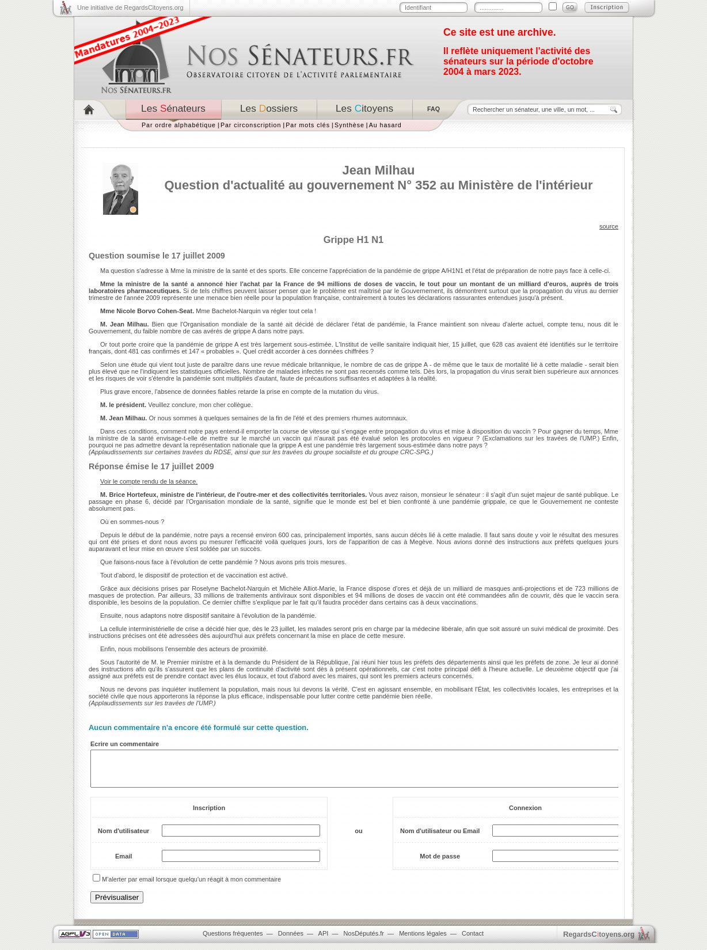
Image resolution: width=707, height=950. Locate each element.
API (323, 940)
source (608, 226)
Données (290, 940)
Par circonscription (251, 124)
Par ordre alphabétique (179, 124)
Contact (473, 940)
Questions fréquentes (233, 940)
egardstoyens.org (598, 941)
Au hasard (385, 124)
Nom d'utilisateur (123, 837)
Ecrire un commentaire (124, 743)
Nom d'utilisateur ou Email (440, 837)
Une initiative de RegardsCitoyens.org (130, 7)
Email (123, 863)
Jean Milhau (379, 170)
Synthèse (349, 124)
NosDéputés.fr (364, 940)
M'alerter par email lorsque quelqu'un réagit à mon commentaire (191, 886)
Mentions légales (423, 940)
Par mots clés (308, 124)
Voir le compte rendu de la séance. (148, 481)
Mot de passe (440, 863)
